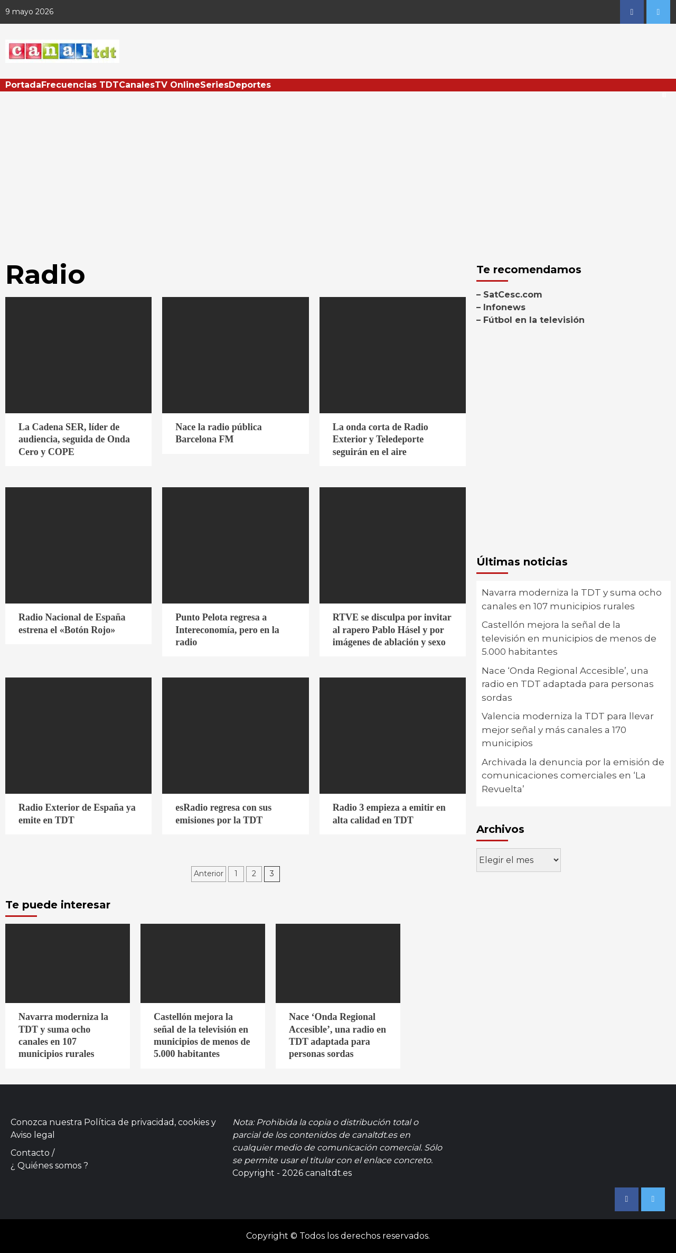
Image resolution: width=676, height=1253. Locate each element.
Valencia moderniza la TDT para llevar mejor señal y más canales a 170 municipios (568, 729)
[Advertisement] (338, 171)
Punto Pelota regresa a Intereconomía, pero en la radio (227, 629)
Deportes (250, 85)
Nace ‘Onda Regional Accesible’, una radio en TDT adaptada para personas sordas (568, 684)
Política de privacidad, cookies (146, 1122)
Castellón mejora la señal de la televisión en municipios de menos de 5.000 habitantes (569, 638)
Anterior (208, 873)
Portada (23, 85)
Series (214, 85)
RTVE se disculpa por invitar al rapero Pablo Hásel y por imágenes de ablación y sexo (392, 629)
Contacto (30, 1153)
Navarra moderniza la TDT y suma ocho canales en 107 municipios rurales (572, 599)
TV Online (177, 85)
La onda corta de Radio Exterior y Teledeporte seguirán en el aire (380, 439)
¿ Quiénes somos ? (49, 1166)
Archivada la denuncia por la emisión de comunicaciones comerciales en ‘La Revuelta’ (573, 775)
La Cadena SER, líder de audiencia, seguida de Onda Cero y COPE (74, 439)
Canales (137, 85)
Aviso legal (33, 1135)
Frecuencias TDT (80, 85)
